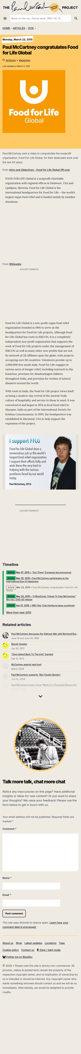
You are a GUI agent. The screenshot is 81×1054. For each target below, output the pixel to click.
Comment (9, 828)
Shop (19, 943)
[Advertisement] (29, 535)
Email (7, 894)
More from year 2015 (18, 612)
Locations (51, 943)
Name (7, 877)
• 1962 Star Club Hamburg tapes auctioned (45, 605)
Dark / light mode (48, 950)
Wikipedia (15, 264)
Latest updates (33, 943)
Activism (11, 60)
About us (8, 943)
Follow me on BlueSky (17, 956)
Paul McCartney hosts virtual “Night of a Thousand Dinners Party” (45, 685)
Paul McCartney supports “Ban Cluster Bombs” (36, 674)
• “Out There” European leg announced (43, 572)
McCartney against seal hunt (26, 664)
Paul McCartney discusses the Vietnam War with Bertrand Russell (45, 633)
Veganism (24, 60)
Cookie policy (11, 950)
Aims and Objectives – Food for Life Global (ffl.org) (39, 169)
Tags (62, 943)
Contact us (27, 950)
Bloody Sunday (19, 644)
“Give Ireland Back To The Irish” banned (32, 654)
